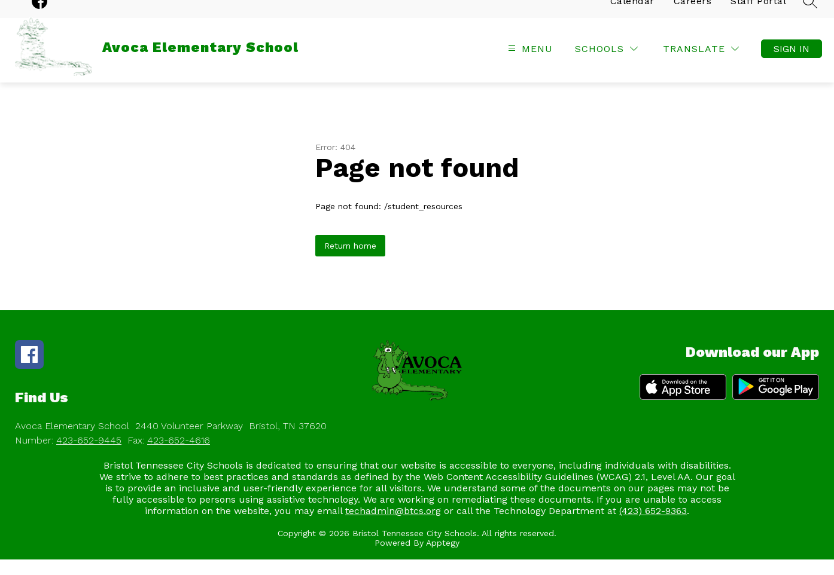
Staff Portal (758, 16)
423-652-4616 (178, 455)
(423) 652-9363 (653, 526)
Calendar (632, 16)
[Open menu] (529, 64)
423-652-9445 (88, 455)
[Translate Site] (701, 64)
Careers (693, 16)
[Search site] (810, 16)
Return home (350, 261)
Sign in (791, 64)
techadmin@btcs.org (393, 526)
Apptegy (442, 558)
